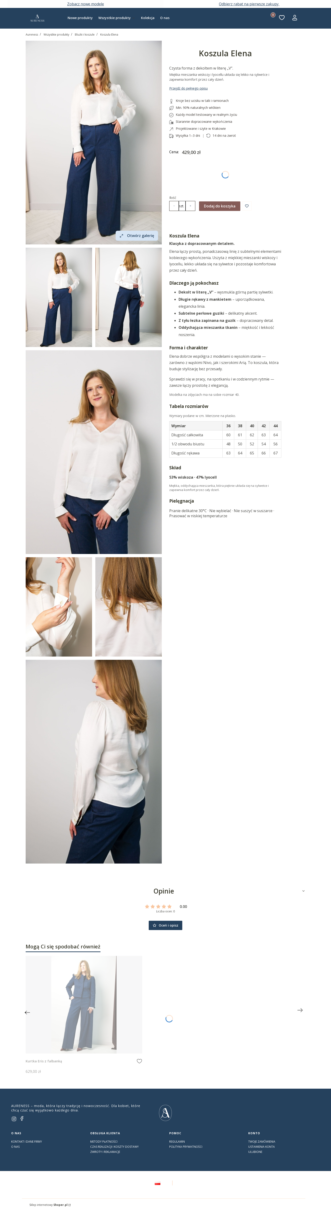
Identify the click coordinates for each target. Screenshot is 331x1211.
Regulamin (177, 1142)
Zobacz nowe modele (85, 4)
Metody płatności (103, 1142)
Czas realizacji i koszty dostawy (114, 1147)
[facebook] (22, 1118)
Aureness (32, 35)
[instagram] (14, 1119)
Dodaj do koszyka (219, 206)
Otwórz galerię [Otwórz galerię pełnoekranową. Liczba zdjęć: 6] (137, 235)
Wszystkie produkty (56, 35)
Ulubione (255, 1152)
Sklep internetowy (48, 1205)
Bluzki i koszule (85, 35)
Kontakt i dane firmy (26, 1142)
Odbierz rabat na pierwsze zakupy (249, 4)
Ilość (172, 197)
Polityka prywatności (185, 1147)
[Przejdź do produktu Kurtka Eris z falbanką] (84, 1005)
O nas (15, 1147)
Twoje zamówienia (261, 1142)
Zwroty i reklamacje (105, 1152)
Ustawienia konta (261, 1147)
